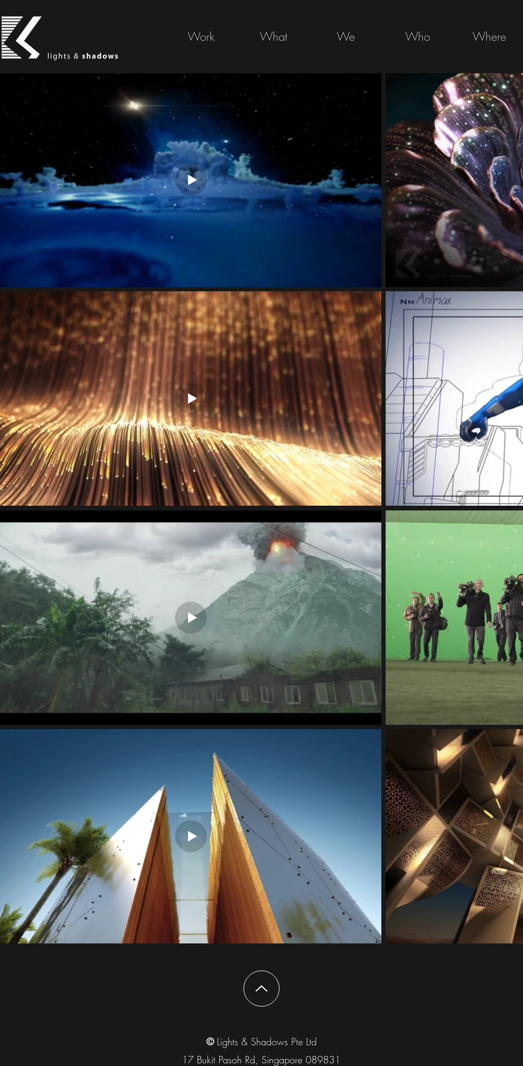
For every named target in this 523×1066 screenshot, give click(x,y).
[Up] (261, 988)
